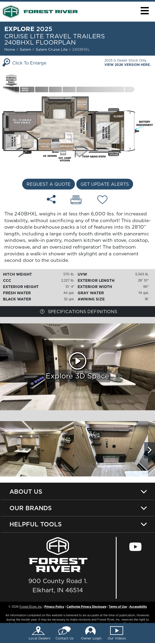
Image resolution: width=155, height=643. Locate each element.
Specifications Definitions (78, 311)
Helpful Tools (35, 524)
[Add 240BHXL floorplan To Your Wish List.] (102, 200)
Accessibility (138, 606)
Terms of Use (118, 606)
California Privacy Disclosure (86, 606)
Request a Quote (49, 184)
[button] (144, 11)
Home (9, 49)
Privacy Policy (54, 606)
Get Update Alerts (105, 184)
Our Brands (30, 508)
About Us (25, 491)
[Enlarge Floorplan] (77, 117)
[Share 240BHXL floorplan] (51, 199)
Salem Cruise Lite (52, 49)
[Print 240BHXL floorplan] (76, 200)
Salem (25, 49)
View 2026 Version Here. (127, 64)
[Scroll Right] (149, 450)
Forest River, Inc (30, 606)
